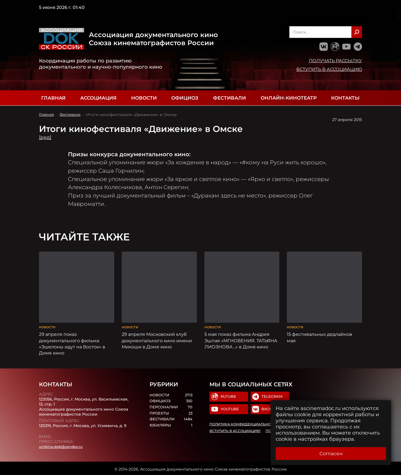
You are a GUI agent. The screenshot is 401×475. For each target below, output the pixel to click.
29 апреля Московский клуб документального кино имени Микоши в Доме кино (157, 339)
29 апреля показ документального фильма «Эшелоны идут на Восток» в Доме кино (72, 342)
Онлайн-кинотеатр (289, 98)
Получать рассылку (335, 60)
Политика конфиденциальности (244, 423)
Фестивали (229, 98)
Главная (53, 98)
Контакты (345, 98)
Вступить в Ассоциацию (329, 69)
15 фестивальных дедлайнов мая (319, 335)
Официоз (184, 98)
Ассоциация (98, 98)
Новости (144, 98)
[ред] (45, 137)
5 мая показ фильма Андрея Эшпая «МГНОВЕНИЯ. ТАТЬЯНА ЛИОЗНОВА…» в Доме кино (240, 339)
